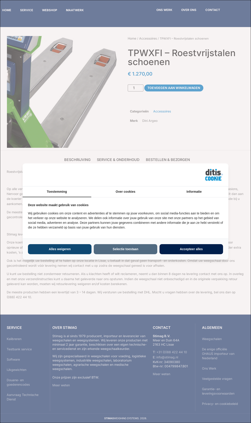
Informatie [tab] (194, 191)
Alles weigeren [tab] (60, 249)
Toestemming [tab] (57, 191)
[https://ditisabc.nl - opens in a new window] (214, 175)
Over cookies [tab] (125, 191)
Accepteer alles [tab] (191, 249)
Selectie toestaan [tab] (125, 249)
